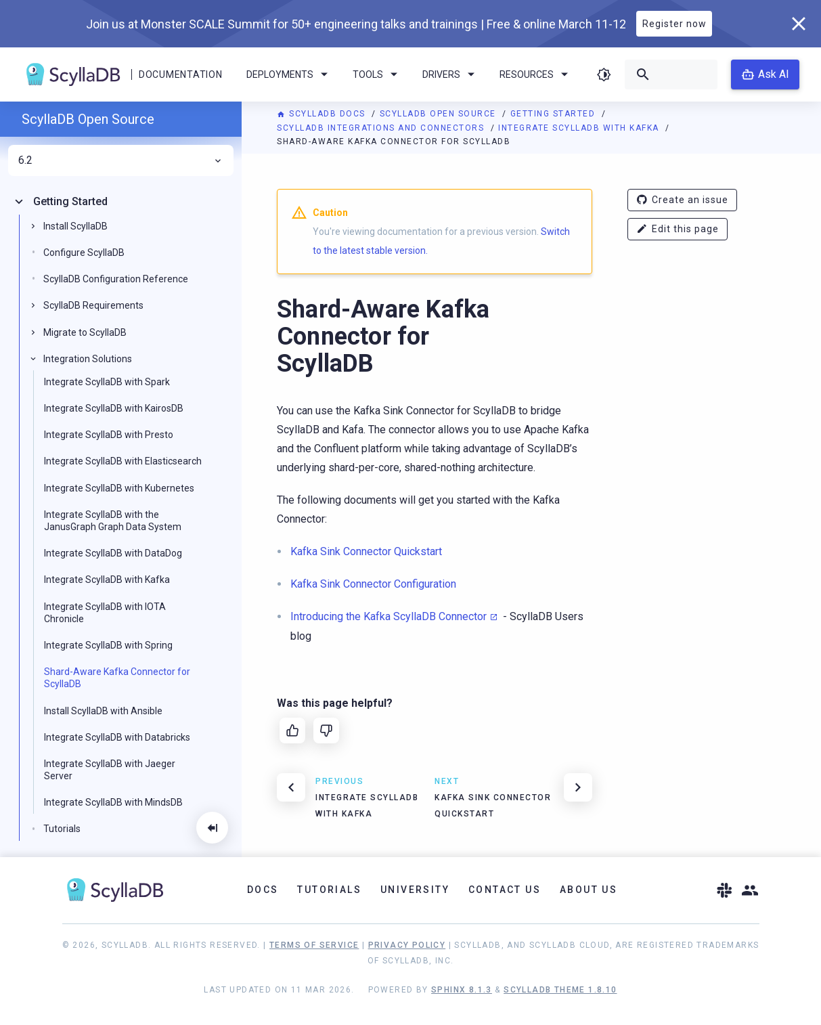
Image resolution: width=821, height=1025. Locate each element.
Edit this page (677, 229)
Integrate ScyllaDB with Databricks (117, 737)
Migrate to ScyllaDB (85, 332)
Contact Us (504, 889)
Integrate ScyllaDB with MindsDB (113, 802)
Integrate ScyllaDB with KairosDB (113, 408)
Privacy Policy (407, 945)
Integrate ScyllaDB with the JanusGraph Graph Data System (112, 520)
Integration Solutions (87, 358)
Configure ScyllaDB (84, 252)
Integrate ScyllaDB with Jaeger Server (109, 769)
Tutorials (62, 828)
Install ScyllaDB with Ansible (103, 710)
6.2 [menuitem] (120, 160)
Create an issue (682, 200)
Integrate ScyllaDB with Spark (107, 381)
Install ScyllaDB (75, 226)
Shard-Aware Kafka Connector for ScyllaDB (117, 677)
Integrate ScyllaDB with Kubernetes (119, 488)
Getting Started (554, 113)
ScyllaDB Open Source (440, 113)
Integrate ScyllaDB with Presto (108, 434)
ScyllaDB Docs (322, 113)
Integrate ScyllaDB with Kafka (580, 128)
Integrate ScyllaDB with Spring (108, 645)
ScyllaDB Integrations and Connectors (382, 128)
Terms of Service (314, 945)
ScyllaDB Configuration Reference (115, 279)
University (414, 889)
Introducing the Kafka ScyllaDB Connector (388, 616)
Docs (263, 889)
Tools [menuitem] (377, 74)
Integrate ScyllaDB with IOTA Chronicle (105, 612)
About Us (588, 889)
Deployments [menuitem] (289, 74)
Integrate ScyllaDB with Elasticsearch (123, 461)
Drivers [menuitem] (450, 74)
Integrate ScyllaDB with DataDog (113, 553)
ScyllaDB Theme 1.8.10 (560, 990)
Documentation (180, 74)
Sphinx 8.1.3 (461, 990)
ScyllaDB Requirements (93, 305)
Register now (674, 23)
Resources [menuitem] (536, 74)
